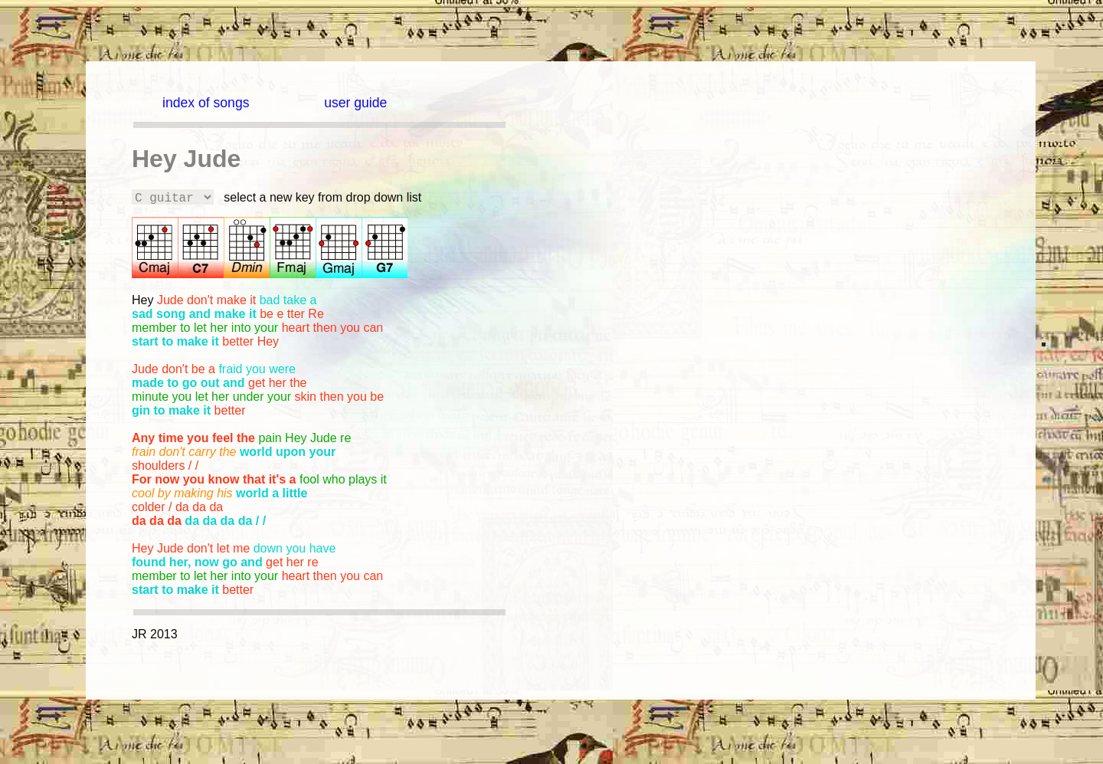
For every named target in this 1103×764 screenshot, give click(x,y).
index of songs (205, 102)
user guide (355, 102)
